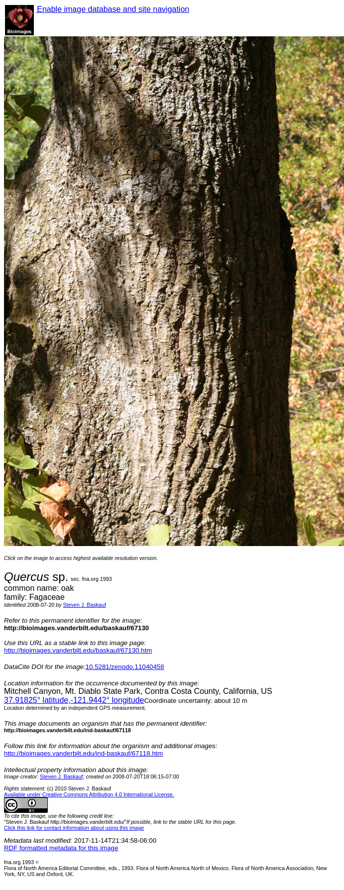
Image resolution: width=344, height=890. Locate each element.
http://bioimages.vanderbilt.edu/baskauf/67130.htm (78, 650)
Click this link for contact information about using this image (74, 828)
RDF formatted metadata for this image (61, 848)
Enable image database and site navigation (112, 9)
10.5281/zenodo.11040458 (125, 666)
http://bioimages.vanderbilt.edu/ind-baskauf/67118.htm (83, 753)
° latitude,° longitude (74, 700)
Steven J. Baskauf (84, 605)
